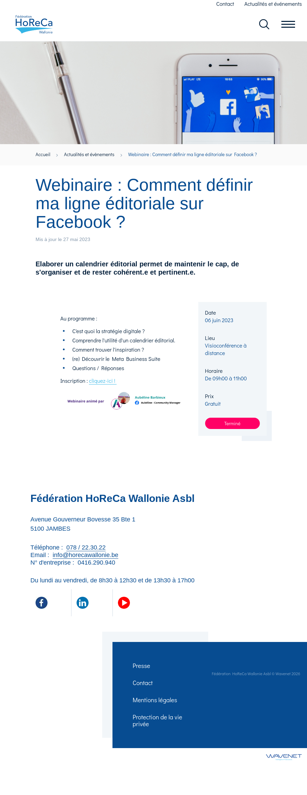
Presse (141, 666)
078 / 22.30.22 (86, 547)
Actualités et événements (273, 3)
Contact (225, 3)
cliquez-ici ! (102, 380)
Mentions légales (155, 702)
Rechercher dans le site (264, 25)
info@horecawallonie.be (85, 555)
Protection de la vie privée (158, 723)
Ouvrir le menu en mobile (288, 24)
